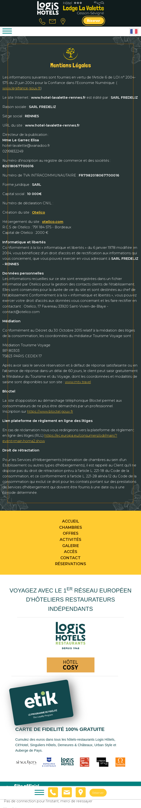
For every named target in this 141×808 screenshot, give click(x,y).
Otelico (38, 212)
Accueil (70, 521)
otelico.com (52, 222)
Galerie (70, 546)
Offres (70, 533)
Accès (70, 551)
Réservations (70, 564)
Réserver (93, 21)
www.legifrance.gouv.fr (21, 88)
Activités (70, 539)
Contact (70, 558)
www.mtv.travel (78, 382)
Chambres (70, 527)
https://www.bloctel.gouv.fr (50, 411)
